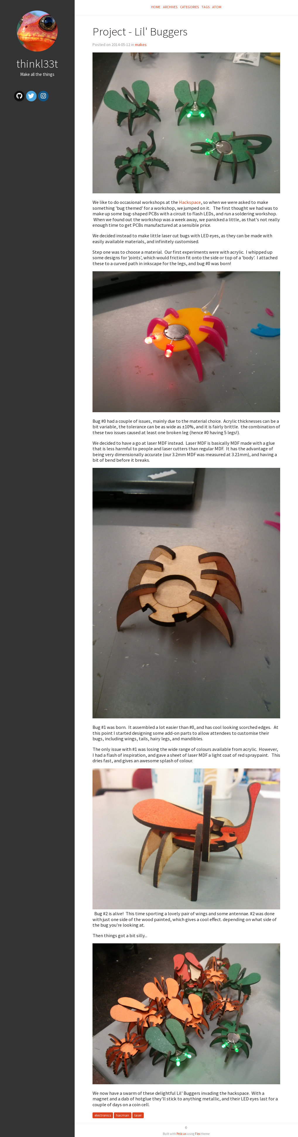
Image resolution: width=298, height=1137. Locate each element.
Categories (189, 7)
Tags (205, 7)
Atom (216, 7)
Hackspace (190, 202)
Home (155, 7)
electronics (103, 1115)
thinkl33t (37, 63)
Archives (170, 7)
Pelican (181, 1134)
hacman (122, 1115)
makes (141, 44)
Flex (198, 1134)
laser (138, 1115)
